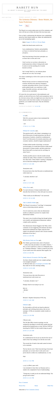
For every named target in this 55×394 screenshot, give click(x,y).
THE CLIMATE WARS (29, 202)
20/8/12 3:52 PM (28, 361)
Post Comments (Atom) (32, 389)
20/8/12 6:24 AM (28, 330)
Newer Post (22, 385)
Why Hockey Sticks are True (30, 240)
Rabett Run (27, 7)
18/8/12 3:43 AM (28, 164)
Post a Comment (23, 382)
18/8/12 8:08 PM (28, 253)
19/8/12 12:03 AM (29, 268)
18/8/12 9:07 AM (28, 183)
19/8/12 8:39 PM (28, 315)
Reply (43, 42)
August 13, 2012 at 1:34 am (33, 42)
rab (24, 115)
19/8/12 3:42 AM (28, 300)
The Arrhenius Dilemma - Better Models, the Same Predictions (35, 21)
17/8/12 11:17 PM (29, 126)
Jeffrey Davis (26, 187)
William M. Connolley (29, 130)
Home (36, 385)
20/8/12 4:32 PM (28, 378)
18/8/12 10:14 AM (29, 198)
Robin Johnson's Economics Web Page (33, 257)
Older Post (50, 385)
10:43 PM (37, 106)
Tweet (20, 25)
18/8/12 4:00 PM (28, 236)
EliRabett (25, 304)
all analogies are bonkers (42, 263)
